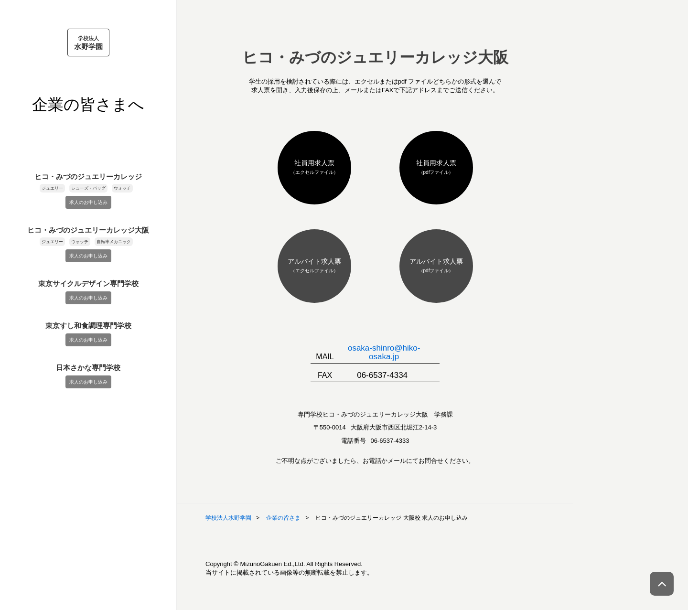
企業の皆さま (283, 517)
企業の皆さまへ (88, 104)
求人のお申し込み (88, 202)
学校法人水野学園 (228, 517)
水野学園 (88, 42)
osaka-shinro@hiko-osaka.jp (384, 352)
